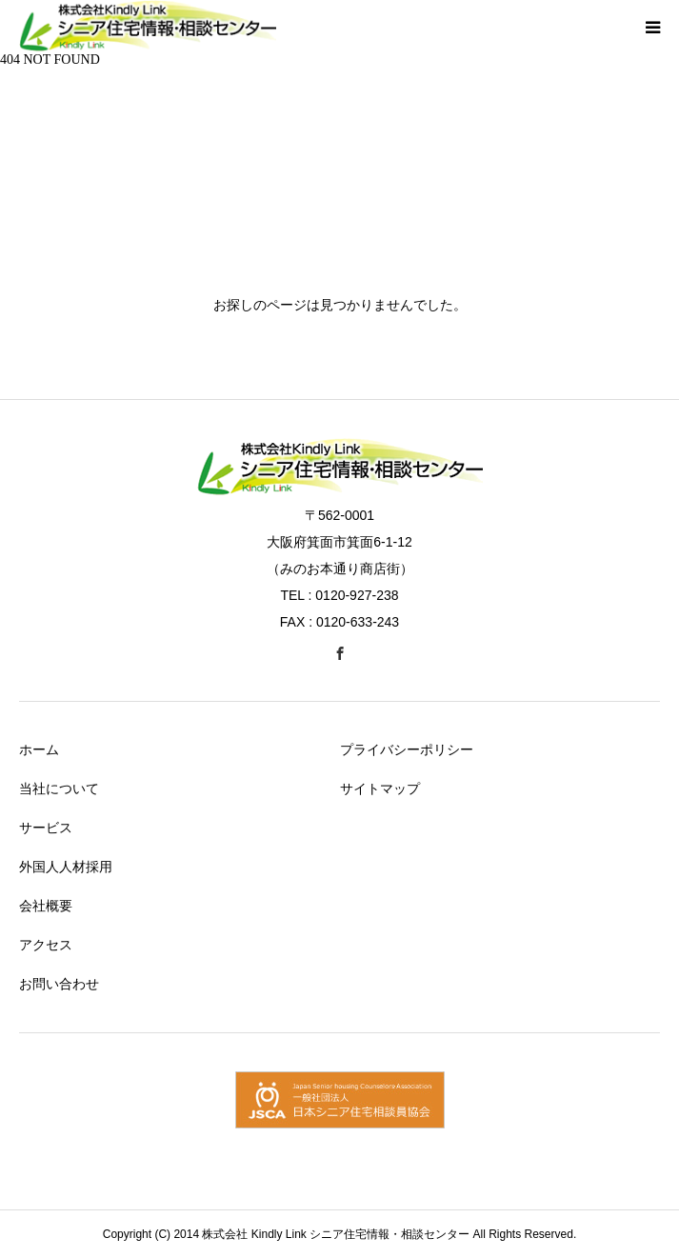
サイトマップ (380, 788)
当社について (59, 788)
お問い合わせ (59, 983)
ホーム (39, 749)
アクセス (45, 944)
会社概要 (45, 905)
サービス (45, 827)
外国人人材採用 (65, 866)
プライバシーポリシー (406, 749)
